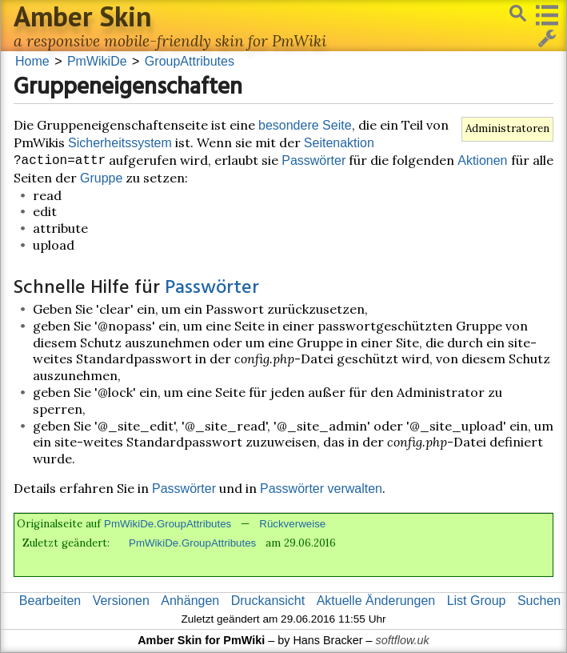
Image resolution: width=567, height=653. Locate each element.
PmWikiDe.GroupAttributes (167, 524)
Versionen (121, 600)
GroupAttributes (189, 61)
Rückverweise (292, 524)
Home (32, 61)
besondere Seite (305, 125)
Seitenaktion (339, 143)
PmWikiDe (97, 61)
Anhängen (190, 600)
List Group (476, 600)
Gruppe (101, 178)
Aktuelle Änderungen (376, 600)
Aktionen (482, 160)
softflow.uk (402, 640)
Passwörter (313, 160)
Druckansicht (268, 600)
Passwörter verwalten (321, 488)
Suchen (539, 600)
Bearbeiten (50, 600)
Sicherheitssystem (120, 143)
